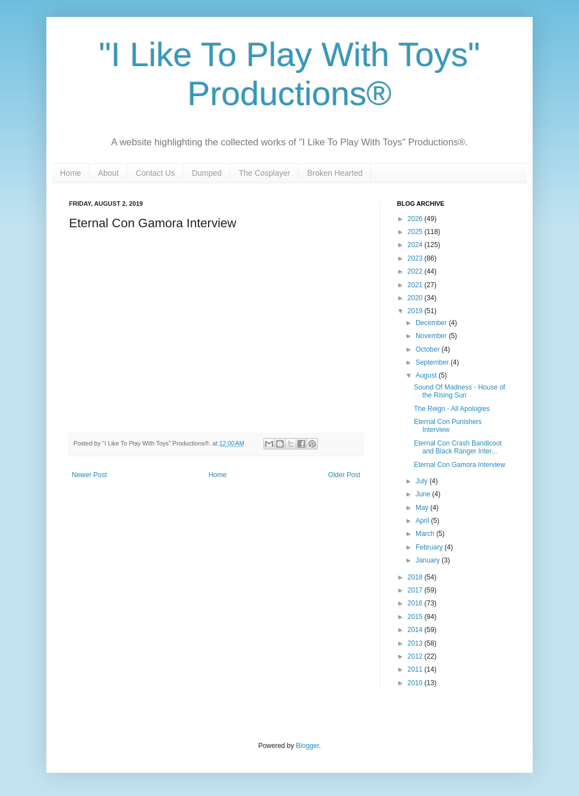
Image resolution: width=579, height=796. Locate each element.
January (429, 560)
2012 (416, 656)
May (423, 508)
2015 (416, 617)
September (433, 362)
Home (70, 173)
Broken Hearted (334, 173)
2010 (416, 683)
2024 (416, 245)
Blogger (307, 746)
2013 (416, 643)
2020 (416, 298)
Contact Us (155, 173)
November (432, 336)
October (429, 349)
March (426, 534)
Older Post (344, 475)
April (423, 521)
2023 (416, 258)
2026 (416, 219)
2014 (416, 630)
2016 (416, 603)
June (424, 494)
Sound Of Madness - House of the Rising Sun (459, 391)
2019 (416, 311)
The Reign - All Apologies (452, 409)
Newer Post (89, 475)
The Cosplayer (264, 173)
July (423, 481)
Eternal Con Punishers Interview (448, 426)
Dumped (207, 173)
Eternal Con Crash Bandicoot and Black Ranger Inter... (458, 447)
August (427, 375)
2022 (416, 271)
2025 (416, 232)
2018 (416, 577)
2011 (416, 669)
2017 (416, 590)
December (432, 323)
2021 (416, 285)
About (108, 173)
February (430, 547)
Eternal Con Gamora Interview (459, 465)
